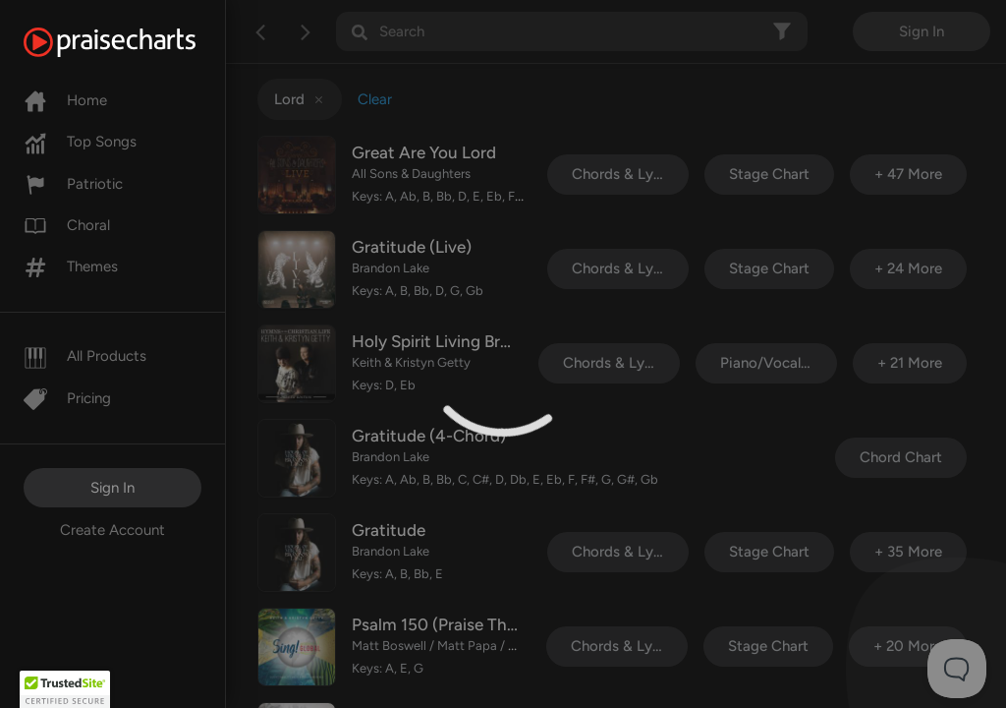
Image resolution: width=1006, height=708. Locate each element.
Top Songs (80, 141)
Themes (71, 266)
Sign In (112, 488)
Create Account (112, 530)
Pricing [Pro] (67, 398)
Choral (67, 225)
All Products (85, 356)
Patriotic (73, 184)
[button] (65, 689)
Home (65, 100)
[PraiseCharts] (134, 42)
